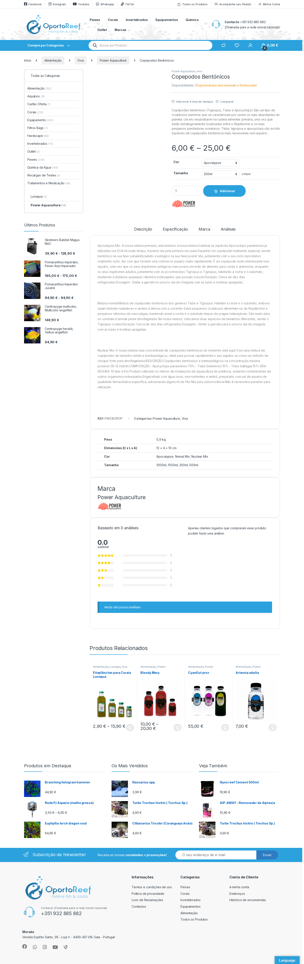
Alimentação (52, 60)
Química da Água (42, 167)
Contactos (139, 906)
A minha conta (239, 887)
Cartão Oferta (38, 104)
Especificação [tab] (175, 229)
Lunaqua (115, 666)
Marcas (120, 30)
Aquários (36, 96)
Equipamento (40, 120)
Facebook (33, 4)
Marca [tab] (204, 229)
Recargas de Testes (43, 175)
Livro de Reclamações (147, 900)
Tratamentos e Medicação (48, 183)
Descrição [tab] (143, 229)
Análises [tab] (228, 229)
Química (192, 20)
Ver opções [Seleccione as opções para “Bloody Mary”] (177, 727)
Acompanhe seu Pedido (232, 4)
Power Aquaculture (113, 60)
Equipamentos (166, 20)
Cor (176, 162)
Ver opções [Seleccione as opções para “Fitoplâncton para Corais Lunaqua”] (130, 727)
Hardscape (38, 136)
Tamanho (180, 173)
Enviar (267, 855)
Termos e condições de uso (152, 887)
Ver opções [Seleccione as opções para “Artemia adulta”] (273, 727)
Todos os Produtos (192, 4)
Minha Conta (269, 4)
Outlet (102, 30)
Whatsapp (105, 4)
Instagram (57, 4)
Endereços (237, 893)
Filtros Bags (37, 128)
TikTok (127, 4)
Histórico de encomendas (247, 900)
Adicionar (227, 191)
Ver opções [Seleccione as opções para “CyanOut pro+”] (225, 727)
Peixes (95, 20)
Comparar (227, 101)
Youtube (81, 4)
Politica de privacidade (148, 893)
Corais (113, 20)
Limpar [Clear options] (246, 174)
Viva (80, 60)
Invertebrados (137, 20)
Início (27, 60)
